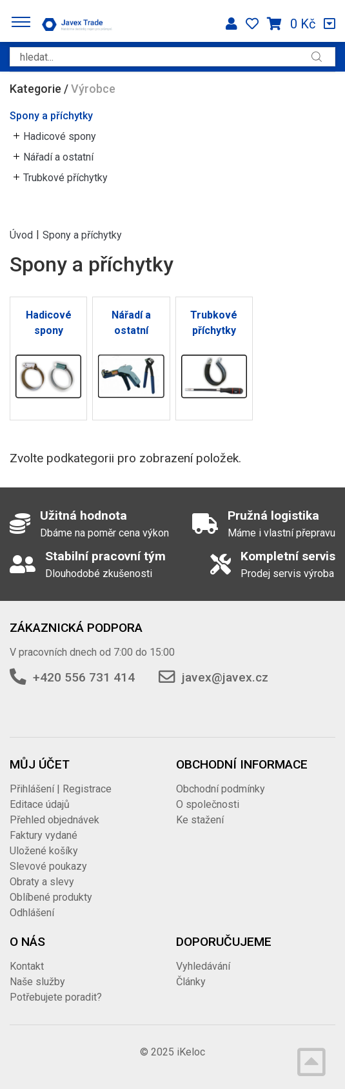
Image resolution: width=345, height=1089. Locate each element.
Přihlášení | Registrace (61, 789)
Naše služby (37, 982)
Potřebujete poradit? (56, 997)
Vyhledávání (203, 966)
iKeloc (191, 1052)
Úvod (21, 234)
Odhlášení (32, 913)
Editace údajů (40, 804)
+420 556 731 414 (84, 677)
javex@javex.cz (225, 677)
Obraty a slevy (42, 882)
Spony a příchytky (51, 116)
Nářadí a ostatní (58, 157)
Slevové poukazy (48, 866)
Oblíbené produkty (51, 897)
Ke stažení (200, 820)
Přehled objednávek (54, 820)
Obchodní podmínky (220, 789)
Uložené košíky (44, 851)
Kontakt (27, 966)
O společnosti (207, 804)
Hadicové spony (59, 136)
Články (191, 982)
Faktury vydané (43, 835)
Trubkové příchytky (65, 178)
